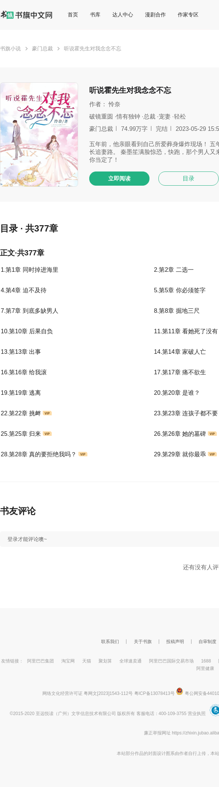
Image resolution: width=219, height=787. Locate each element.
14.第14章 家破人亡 (180, 352)
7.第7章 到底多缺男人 (29, 311)
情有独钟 (128, 116)
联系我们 (110, 641)
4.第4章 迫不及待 (23, 290)
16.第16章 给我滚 (24, 372)
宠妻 (165, 116)
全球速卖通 (130, 661)
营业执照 (197, 713)
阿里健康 (205, 668)
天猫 (86, 661)
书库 (95, 15)
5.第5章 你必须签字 (180, 290)
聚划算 (105, 661)
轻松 (180, 116)
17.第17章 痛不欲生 (180, 372)
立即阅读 (119, 178)
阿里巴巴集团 (40, 661)
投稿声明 (175, 641)
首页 (73, 15)
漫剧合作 (155, 15)
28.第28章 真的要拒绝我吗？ (44, 454)
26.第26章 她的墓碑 (185, 434)
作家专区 (188, 15)
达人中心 (122, 15)
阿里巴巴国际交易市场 (171, 661)
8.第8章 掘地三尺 (177, 311)
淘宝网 (68, 661)
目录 (188, 178)
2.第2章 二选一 (174, 270)
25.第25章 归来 (26, 434)
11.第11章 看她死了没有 (186, 331)
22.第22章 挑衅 (26, 413)
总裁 (149, 116)
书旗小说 (10, 48)
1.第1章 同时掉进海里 (29, 270)
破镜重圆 (101, 116)
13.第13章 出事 (21, 352)
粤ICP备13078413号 (154, 693)
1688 (206, 661)
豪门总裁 (42, 48)
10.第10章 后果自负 (27, 331)
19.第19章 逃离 (21, 393)
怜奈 (114, 104)
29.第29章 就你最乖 (185, 454)
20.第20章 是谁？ (177, 393)
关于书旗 (143, 641)
